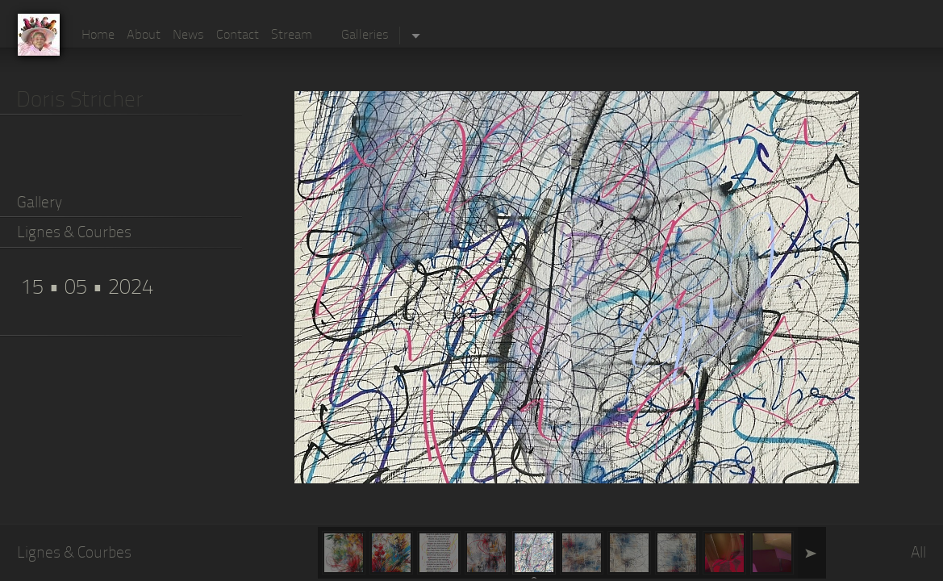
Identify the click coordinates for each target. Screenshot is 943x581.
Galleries (365, 35)
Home (98, 35)
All (918, 554)
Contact (237, 35)
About (144, 35)
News (188, 35)
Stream (291, 35)
